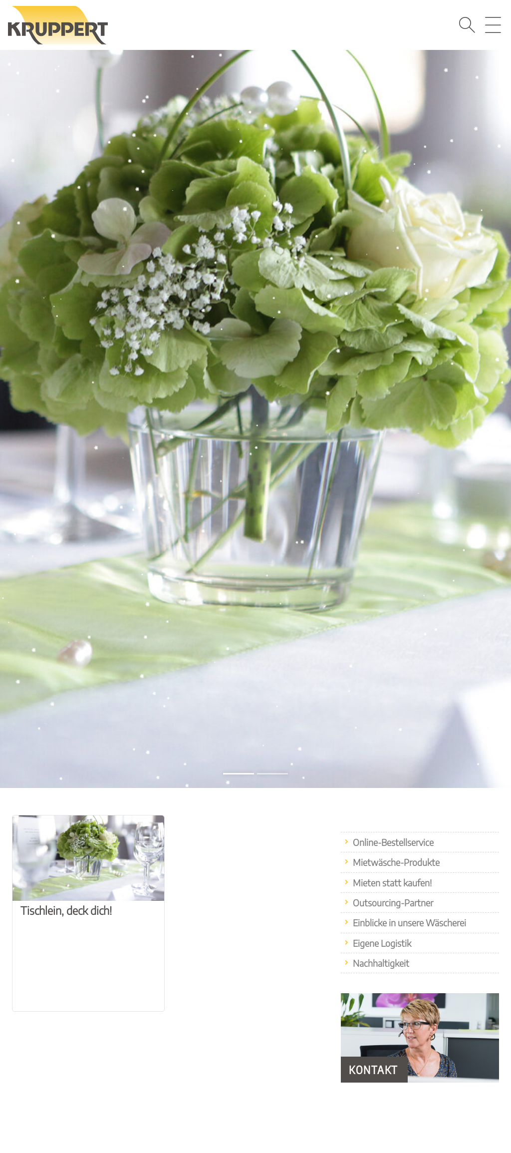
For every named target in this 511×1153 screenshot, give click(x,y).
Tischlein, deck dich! (66, 910)
